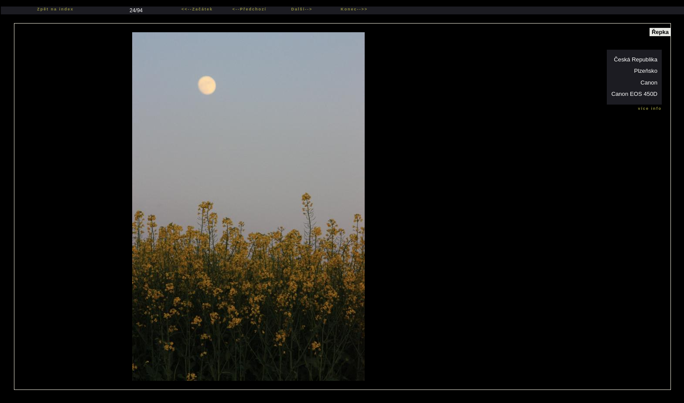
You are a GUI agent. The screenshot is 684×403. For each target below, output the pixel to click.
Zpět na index (55, 9)
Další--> (302, 9)
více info (650, 108)
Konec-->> (354, 9)
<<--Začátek (197, 9)
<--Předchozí (250, 9)
